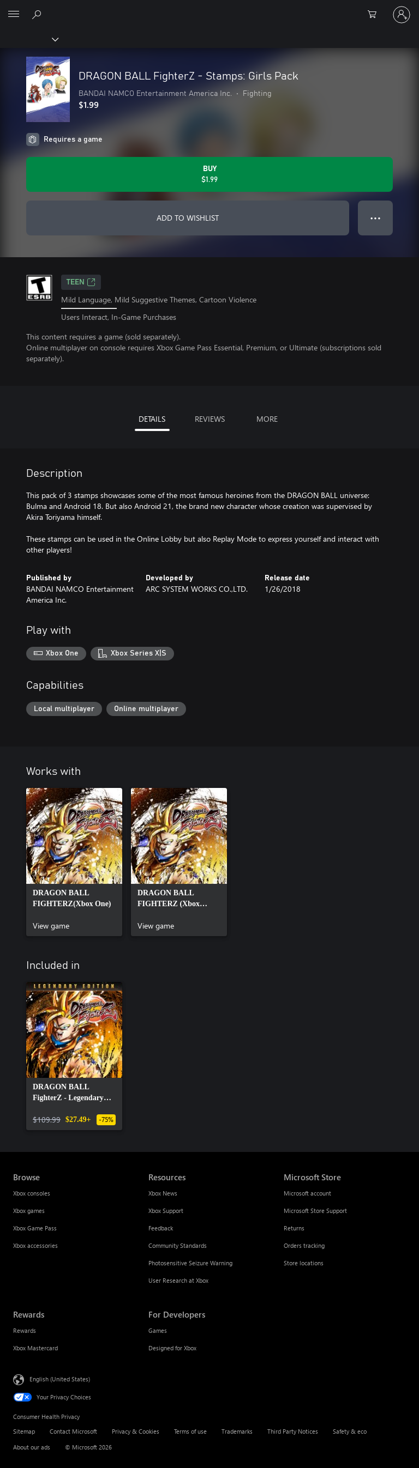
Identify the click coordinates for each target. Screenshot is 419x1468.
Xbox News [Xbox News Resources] (162, 1193)
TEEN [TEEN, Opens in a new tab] (81, 282)
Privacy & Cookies (135, 1431)
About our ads (31, 1447)
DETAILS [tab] (152, 419)
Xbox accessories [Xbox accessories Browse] (35, 1245)
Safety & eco (350, 1431)
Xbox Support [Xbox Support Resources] (165, 1210)
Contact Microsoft (73, 1431)
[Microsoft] (209, 8)
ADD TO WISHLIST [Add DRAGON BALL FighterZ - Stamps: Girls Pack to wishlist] (188, 218)
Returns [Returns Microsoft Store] (294, 1228)
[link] (74, 862)
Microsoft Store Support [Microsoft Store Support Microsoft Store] (315, 1210)
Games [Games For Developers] (157, 1330)
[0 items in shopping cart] (375, 15)
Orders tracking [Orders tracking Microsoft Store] (304, 1245)
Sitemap (24, 1431)
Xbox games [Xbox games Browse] (29, 1210)
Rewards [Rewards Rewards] (24, 1330)
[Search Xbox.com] (38, 14)
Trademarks (237, 1431)
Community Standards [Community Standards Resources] (177, 1245)
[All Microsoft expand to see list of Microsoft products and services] (14, 15)
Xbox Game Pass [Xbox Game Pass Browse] (35, 1228)
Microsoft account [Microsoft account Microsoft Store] (307, 1193)
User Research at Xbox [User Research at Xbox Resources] (178, 1280)
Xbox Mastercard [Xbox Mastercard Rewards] (35, 1347)
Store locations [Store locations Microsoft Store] (304, 1262)
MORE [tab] (267, 419)
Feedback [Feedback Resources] (160, 1228)
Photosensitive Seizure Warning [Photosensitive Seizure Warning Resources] (190, 1262)
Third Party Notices (292, 1431)
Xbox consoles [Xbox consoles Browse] (31, 1193)
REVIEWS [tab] (210, 419)
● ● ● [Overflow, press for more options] (375, 218)
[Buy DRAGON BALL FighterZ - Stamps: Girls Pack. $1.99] (209, 174)
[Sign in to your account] (401, 15)
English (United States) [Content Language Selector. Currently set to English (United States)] (59, 1378)
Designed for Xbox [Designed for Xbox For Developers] (172, 1347)
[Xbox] (28, 38)
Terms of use (190, 1431)
